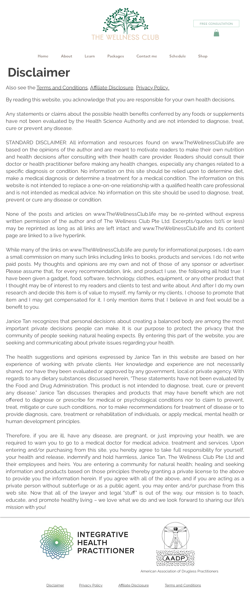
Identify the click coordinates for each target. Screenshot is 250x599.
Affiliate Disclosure (111, 88)
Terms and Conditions (62, 88)
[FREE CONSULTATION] (216, 23)
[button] (216, 32)
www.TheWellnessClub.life (202, 142)
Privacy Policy (152, 88)
